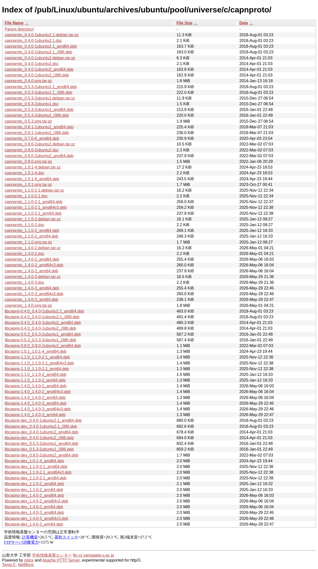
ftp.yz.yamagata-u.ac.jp (93, 555)
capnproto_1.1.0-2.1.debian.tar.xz (34, 190)
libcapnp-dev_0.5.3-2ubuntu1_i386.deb (39, 449)
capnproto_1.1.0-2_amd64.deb (32, 230)
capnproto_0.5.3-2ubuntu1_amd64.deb (39, 109)
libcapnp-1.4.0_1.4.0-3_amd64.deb (35, 403)
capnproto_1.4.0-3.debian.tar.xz (33, 277)
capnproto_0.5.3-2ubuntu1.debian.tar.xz (40, 98)
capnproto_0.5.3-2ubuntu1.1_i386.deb (38, 92)
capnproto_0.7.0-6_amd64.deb (32, 138)
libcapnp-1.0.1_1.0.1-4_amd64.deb (35, 351)
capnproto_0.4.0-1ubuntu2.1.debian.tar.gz (42, 35)
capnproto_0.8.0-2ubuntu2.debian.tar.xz (40, 144)
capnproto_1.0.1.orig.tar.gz (28, 184)
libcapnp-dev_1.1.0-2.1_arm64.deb (35, 478)
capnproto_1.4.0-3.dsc (24, 282)
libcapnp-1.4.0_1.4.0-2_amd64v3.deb (38, 392)
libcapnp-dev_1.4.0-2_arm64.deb (34, 507)
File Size (185, 23)
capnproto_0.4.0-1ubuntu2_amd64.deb (39, 69)
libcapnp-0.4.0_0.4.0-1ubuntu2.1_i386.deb (42, 317)
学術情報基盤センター (52, 555)
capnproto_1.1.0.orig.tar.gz (28, 242)
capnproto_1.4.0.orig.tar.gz (28, 305)
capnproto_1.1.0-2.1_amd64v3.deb (36, 207)
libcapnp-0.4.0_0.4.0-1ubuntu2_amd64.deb (43, 322)
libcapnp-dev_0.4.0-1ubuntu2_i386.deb (39, 438)
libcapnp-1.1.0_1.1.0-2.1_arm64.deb (37, 369)
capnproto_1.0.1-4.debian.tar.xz (33, 167)
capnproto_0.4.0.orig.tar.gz (28, 81)
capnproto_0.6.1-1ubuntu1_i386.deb (37, 133)
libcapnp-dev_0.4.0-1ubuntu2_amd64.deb (41, 432)
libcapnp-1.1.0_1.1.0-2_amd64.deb (35, 374)
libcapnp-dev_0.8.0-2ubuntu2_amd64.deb (41, 455)
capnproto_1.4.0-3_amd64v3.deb (34, 294)
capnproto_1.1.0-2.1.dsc (26, 196)
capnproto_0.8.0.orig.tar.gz (28, 161)
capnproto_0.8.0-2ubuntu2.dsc (32, 150)
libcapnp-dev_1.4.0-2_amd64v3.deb (36, 501)
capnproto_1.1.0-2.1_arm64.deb (33, 213)
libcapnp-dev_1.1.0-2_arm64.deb (34, 490)
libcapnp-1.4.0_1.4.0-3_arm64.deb (35, 415)
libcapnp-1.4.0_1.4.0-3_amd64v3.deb (38, 409)
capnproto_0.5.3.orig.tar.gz (28, 121)
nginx (29, 560)
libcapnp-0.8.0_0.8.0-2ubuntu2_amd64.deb (43, 346)
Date (243, 23)
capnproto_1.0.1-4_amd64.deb (32, 179)
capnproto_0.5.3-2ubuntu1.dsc (32, 104)
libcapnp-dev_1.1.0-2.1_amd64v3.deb (38, 472)
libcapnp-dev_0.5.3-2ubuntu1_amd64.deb (41, 443)
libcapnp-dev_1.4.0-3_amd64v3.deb (36, 518)
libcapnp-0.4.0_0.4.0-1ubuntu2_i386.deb (40, 328)
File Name (14, 23)
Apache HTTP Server (61, 560)
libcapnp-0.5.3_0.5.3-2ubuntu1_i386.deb (40, 340)
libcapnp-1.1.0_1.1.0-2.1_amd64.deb (37, 357)
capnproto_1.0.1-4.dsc (24, 173)
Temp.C (9, 565)
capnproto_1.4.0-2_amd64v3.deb (34, 265)
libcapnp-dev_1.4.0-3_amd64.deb (34, 512)
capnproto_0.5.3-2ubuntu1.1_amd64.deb (41, 87)
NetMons (26, 565)
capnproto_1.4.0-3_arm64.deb (31, 299)
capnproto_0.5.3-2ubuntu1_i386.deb (37, 115)
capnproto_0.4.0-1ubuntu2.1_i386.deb (38, 52)
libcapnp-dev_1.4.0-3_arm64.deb (34, 524)
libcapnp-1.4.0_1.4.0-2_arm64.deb (35, 397)
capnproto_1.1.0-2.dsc (24, 225)
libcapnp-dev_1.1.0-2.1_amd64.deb (36, 466)
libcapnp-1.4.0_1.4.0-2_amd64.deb (35, 386)
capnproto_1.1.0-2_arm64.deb (31, 236)
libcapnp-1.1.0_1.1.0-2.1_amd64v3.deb (39, 363)
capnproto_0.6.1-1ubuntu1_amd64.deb (39, 127)
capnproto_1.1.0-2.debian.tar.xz (33, 219)
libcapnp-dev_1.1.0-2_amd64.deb (34, 484)
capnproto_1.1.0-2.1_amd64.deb (33, 202)
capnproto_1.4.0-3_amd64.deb (32, 288)
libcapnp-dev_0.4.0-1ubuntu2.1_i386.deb (41, 426)
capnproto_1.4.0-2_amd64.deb (32, 259)
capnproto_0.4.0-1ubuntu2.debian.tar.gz (40, 58)
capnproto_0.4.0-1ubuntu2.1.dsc (33, 40)
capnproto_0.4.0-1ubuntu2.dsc (32, 64)
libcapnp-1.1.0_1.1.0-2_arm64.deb (35, 380)
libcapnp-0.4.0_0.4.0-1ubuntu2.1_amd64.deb (44, 311)
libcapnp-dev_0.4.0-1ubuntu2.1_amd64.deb (43, 420)
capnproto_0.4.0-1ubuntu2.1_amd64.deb (41, 46)
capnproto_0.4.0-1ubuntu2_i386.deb (37, 75)
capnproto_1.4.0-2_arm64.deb (31, 271)
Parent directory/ (19, 29)
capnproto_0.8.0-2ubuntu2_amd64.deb (39, 156)
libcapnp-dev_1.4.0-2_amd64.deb (34, 495)
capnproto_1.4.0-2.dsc (24, 253)
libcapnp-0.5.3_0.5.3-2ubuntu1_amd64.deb (43, 334)
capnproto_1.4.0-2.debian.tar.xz (33, 248)
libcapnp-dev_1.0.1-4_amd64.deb (34, 461)
